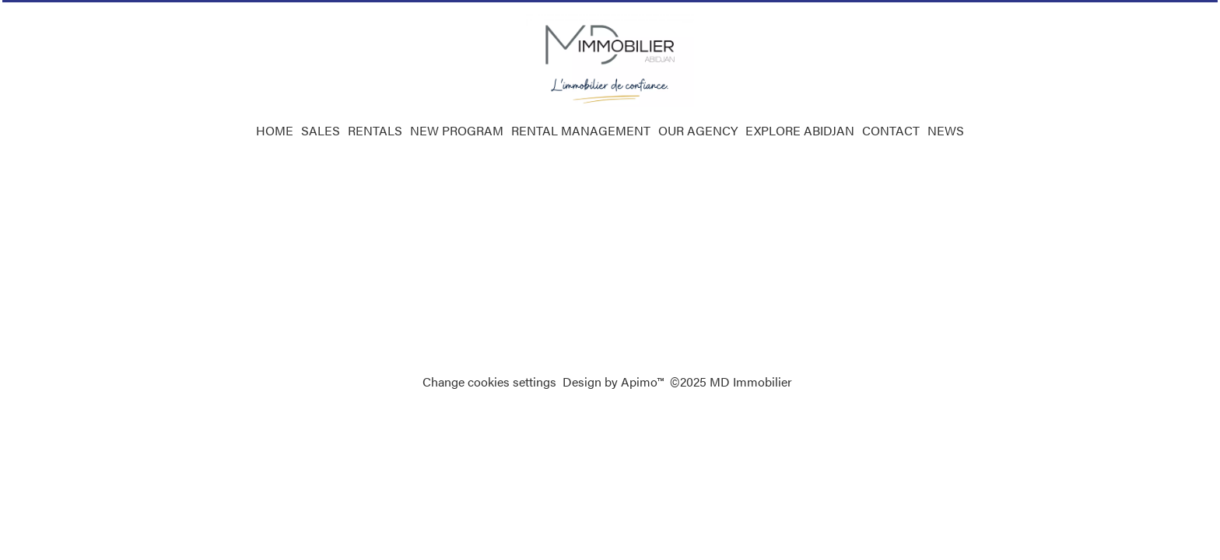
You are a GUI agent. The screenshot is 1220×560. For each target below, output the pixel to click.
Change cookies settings (489, 381)
